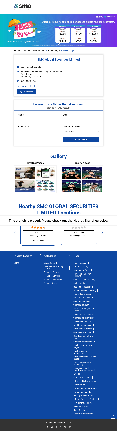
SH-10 (17, 263)
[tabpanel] (58, 30)
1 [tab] (58, 43)
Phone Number (25, 126)
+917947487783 (28, 81)
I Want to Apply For (71, 126)
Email (66, 114)
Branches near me (22, 50)
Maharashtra (39, 50)
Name (21, 114)
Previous (15, 232)
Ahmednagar (54, 50)
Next (101, 232)
